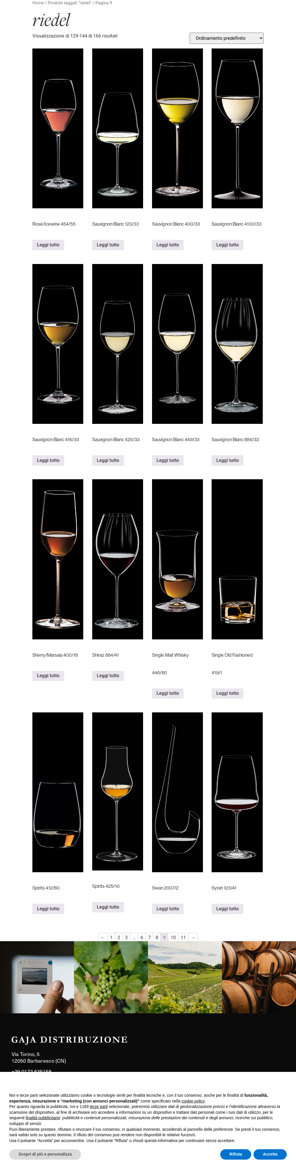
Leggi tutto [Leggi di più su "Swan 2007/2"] (168, 908)
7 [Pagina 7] (149, 937)
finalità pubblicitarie (43, 1117)
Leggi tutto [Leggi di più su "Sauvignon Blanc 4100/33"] (227, 245)
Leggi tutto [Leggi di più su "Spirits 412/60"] (48, 908)
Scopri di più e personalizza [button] (45, 1154)
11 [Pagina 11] (183, 937)
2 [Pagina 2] (119, 937)
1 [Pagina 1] (111, 937)
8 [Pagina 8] (157, 937)
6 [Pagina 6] (141, 937)
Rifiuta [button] (236, 1154)
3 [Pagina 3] (126, 937)
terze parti (99, 1106)
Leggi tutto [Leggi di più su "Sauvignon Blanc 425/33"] (108, 460)
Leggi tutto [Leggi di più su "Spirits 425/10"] (108, 907)
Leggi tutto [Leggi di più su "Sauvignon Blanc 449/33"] (168, 460)
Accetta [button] (270, 1154)
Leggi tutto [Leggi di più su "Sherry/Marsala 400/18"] (48, 675)
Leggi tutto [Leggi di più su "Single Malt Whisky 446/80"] (168, 693)
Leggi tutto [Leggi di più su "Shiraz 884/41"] (108, 675)
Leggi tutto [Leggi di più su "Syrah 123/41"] (227, 908)
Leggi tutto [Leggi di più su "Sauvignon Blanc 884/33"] (227, 460)
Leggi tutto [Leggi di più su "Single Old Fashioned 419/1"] (227, 693)
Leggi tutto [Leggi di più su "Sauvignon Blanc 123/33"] (108, 245)
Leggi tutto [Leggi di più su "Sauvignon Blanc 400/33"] (168, 245)
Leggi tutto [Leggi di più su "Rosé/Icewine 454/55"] (48, 245)
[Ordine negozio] (227, 38)
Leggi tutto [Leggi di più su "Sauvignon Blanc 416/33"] (48, 460)
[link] (37, 977)
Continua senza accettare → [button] (260, 1084)
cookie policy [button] (193, 1101)
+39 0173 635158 (31, 1071)
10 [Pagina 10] (173, 937)
